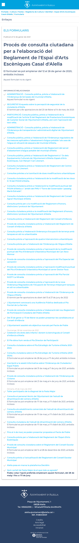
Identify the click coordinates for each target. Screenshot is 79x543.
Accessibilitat (39, 525)
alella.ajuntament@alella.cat (39, 512)
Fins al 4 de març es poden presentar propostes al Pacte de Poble (38, 432)
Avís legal (39, 522)
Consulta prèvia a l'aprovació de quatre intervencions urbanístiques (40, 239)
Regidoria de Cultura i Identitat (39, 12)
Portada (4, 12)
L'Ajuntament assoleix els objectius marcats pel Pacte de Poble (37, 325)
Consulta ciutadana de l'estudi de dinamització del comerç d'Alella (39, 422)
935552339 (26, 507)
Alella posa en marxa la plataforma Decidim (28, 465)
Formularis (19, 14)
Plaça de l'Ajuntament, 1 (39, 502)
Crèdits (39, 520)
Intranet (39, 528)
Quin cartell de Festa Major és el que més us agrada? (32, 470)
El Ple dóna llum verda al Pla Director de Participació (32, 340)
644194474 (56, 507)
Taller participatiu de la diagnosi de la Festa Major (31, 391)
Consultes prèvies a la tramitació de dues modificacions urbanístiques (41, 173)
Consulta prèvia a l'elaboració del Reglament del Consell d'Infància (39, 219)
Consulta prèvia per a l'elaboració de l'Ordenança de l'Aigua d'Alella (39, 244)
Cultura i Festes (17, 12)
